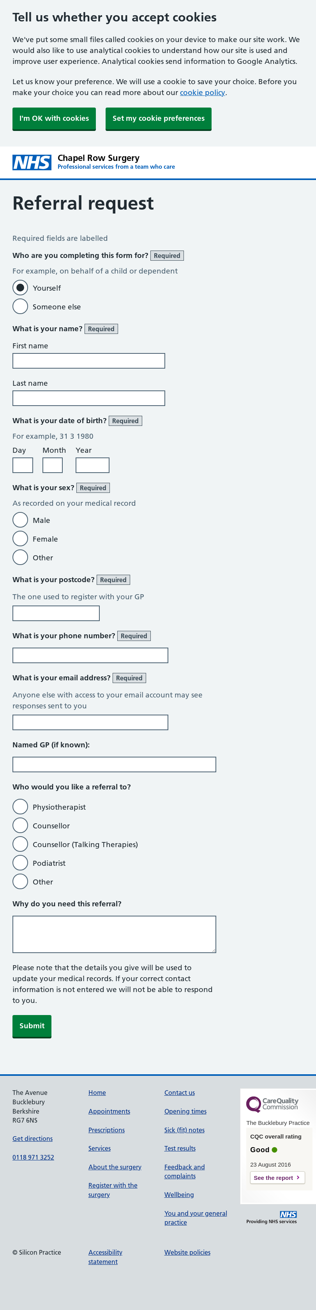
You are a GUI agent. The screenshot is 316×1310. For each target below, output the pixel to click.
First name (30, 345)
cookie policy (202, 92)
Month (54, 450)
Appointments (109, 1111)
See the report (273, 1177)
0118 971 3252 (33, 1157)
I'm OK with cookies (54, 118)
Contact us (179, 1092)
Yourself (47, 288)
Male (41, 520)
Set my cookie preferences (159, 118)
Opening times (185, 1111)
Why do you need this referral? (67, 903)
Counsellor (51, 825)
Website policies (187, 1252)
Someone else (57, 306)
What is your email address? (79, 678)
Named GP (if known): (51, 744)
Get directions (32, 1138)
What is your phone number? (81, 636)
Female (45, 539)
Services (99, 1148)
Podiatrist (49, 863)
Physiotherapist (59, 807)
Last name (30, 383)
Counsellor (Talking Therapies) (85, 844)
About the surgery (114, 1167)
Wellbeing (179, 1195)
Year (84, 450)
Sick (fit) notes (184, 1130)
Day (19, 450)
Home (97, 1092)
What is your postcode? (71, 580)
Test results (180, 1148)
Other (43, 557)
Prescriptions (106, 1130)
